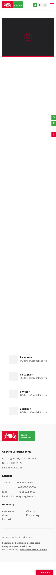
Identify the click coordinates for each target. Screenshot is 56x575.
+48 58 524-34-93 (26, 491)
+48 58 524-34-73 (26, 482)
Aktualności (8, 511)
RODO (29, 546)
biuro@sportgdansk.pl (23, 496)
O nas (5, 515)
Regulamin (8, 542)
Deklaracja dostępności (27, 542)
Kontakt (6, 519)
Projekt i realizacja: (24, 549)
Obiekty (30, 511)
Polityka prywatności (13, 546)
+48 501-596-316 (27, 487)
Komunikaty (32, 515)
